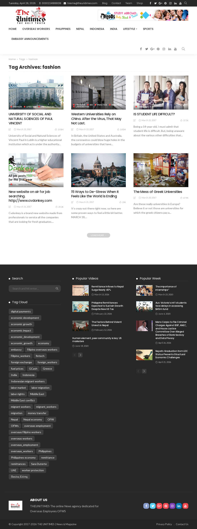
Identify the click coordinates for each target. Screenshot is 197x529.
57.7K (184, 120)
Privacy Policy (164, 524)
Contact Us (182, 524)
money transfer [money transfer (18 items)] (37, 413)
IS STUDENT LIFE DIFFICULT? (154, 114)
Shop (140, 3)
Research (117, 105)
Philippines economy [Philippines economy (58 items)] (23, 457)
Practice (102, 105)
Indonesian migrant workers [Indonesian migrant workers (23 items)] (28, 381)
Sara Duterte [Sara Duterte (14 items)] (39, 463)
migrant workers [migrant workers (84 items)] (21, 406)
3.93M (59, 129)
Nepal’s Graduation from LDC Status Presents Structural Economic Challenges (171, 354)
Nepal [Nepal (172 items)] (14, 419)
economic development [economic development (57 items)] (25, 317)
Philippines (63, 29)
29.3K (59, 207)
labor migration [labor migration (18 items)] (40, 387)
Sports (148, 29)
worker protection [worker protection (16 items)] (33, 470)
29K (122, 202)
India (113, 29)
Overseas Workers (36, 29)
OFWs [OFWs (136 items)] (15, 425)
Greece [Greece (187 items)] (47, 368)
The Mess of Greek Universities (158, 191)
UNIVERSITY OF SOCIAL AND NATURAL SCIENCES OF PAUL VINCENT (31, 119)
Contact (116, 3)
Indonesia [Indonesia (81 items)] (28, 375)
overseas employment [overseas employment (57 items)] (37, 425)
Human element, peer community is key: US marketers (97, 339)
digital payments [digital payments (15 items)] (21, 311)
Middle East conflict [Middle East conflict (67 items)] (23, 400)
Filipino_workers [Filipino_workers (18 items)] (20, 355)
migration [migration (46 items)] (16, 413)
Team (128, 3)
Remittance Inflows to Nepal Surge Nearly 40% (108, 288)
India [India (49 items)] (14, 375)
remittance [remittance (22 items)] (47, 457)
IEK (91, 105)
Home (13, 29)
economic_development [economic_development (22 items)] (25, 336)
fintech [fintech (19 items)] (40, 355)
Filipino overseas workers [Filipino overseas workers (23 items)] (42, 349)
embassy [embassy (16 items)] (16, 349)
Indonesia (97, 29)
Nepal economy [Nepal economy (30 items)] (32, 419)
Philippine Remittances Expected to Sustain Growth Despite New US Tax (107, 306)
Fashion (17, 107)
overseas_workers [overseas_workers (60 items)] (22, 451)
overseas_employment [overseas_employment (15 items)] (24, 444)
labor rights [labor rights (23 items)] (18, 394)
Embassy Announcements (30, 39)
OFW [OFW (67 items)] (51, 419)
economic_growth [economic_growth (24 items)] (22, 343)
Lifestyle (129, 29)
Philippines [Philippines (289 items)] (45, 451)
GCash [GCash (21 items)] (33, 368)
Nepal (80, 29)
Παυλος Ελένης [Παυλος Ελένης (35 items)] (19, 476)
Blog (104, 3)
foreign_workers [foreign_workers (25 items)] (47, 362)
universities (47, 107)
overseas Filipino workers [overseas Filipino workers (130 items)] (26, 432)
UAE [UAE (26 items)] (13, 470)
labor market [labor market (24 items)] (18, 387)
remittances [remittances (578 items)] (18, 463)
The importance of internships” (166, 288)
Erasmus (80, 105)
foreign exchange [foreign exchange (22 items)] (21, 362)
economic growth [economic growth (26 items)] (21, 324)
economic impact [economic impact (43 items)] (21, 330)
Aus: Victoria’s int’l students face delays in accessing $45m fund (171, 306)
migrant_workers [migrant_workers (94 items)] (46, 406)
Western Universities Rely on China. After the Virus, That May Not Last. (96, 119)
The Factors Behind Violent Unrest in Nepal (107, 323)
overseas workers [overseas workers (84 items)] (21, 438)
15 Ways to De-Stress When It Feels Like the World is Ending (95, 193)
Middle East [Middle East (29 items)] (37, 394)
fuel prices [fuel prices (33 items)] (17, 368)
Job (15, 184)
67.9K (184, 198)
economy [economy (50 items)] (43, 343)
